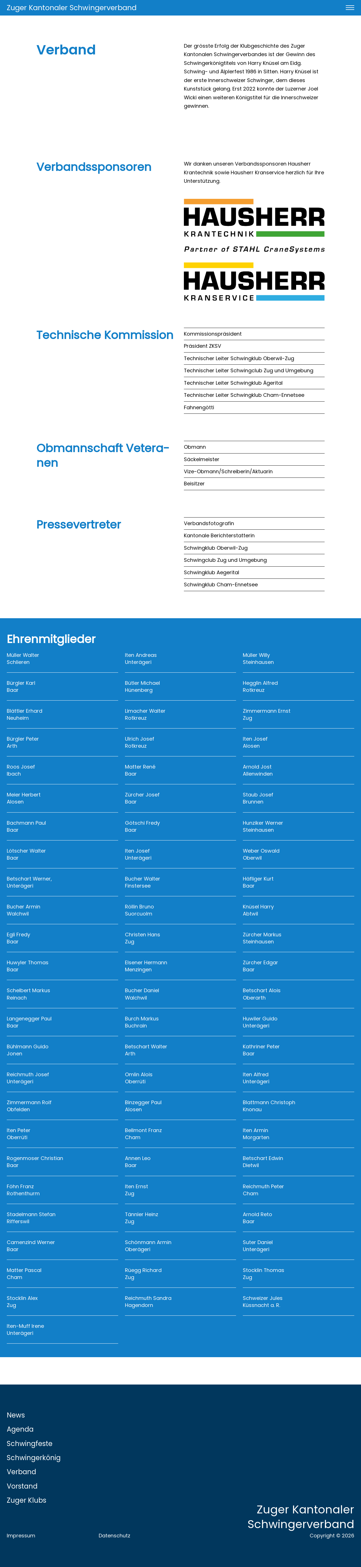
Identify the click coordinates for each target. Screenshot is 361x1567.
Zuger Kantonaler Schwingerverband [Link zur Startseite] (72, 8)
